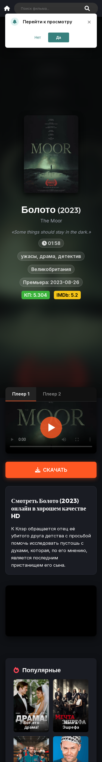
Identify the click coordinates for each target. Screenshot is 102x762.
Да (58, 37)
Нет (38, 37)
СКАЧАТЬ (51, 470)
